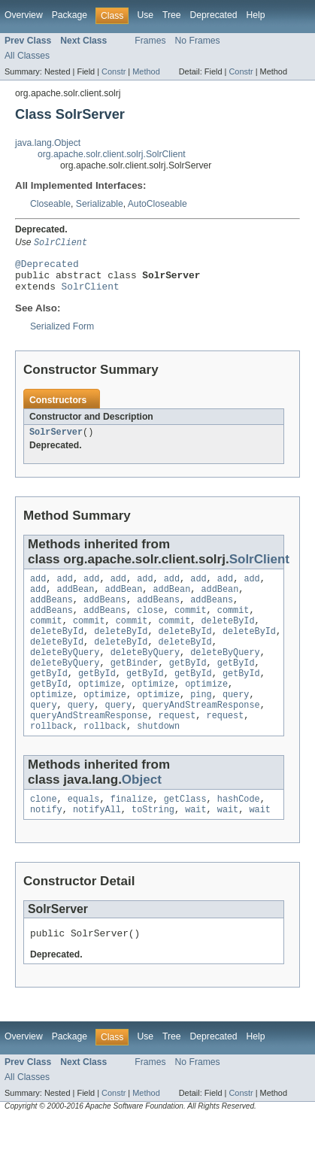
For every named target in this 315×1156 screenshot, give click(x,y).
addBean (76, 601)
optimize (99, 709)
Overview (24, 15)
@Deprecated (47, 266)
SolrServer (56, 441)
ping (200, 721)
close (150, 625)
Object (142, 811)
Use (145, 15)
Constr (113, 71)
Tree (171, 15)
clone (43, 832)
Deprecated (214, 15)
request (177, 745)
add (38, 589)
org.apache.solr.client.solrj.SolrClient (112, 154)
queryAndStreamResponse (200, 733)
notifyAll (97, 844)
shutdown (158, 757)
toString (153, 844)
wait (195, 844)
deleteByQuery (64, 673)
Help (255, 15)
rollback (51, 757)
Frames (150, 40)
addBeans (51, 613)
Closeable (50, 204)
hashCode (238, 832)
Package (69, 15)
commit (190, 625)
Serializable (99, 204)
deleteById (227, 637)
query (236, 721)
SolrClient (91, 293)
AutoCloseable (157, 204)
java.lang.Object (47, 143)
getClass (185, 832)
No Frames (197, 40)
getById (188, 685)
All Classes (27, 55)
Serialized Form (62, 334)
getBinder (135, 685)
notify (46, 844)
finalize (132, 832)
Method (145, 71)
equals (84, 832)
